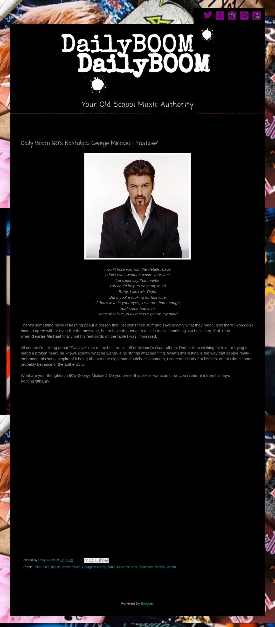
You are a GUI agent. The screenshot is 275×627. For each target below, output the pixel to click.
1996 (38, 567)
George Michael (93, 567)
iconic (111, 567)
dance (55, 567)
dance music (71, 567)
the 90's (131, 567)
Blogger (147, 603)
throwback (146, 567)
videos (160, 567)
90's (46, 567)
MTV (120, 567)
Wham (171, 567)
